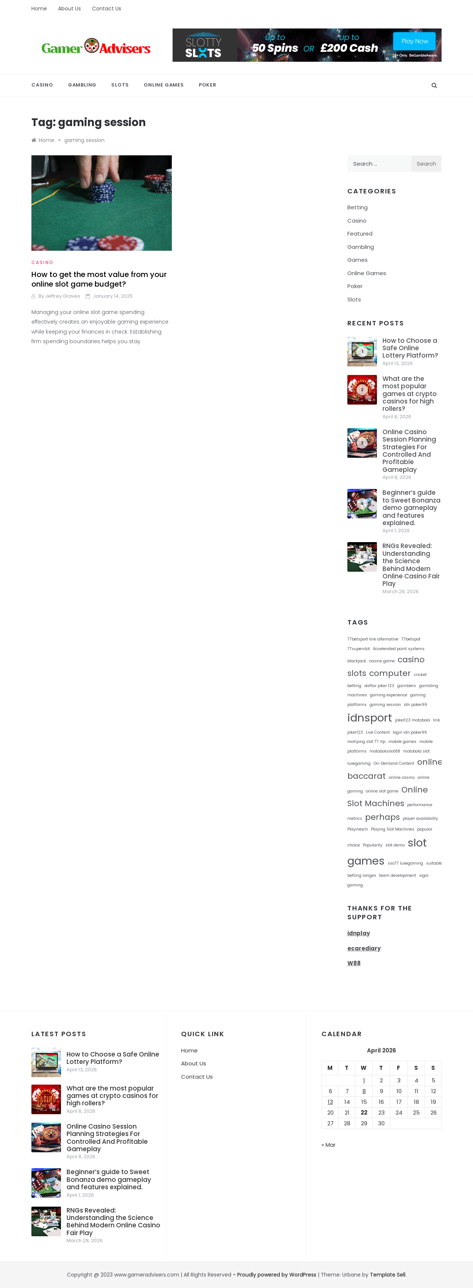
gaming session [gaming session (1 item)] (385, 704)
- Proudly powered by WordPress (275, 1274)
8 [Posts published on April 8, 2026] (364, 1091)
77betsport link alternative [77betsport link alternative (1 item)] (372, 639)
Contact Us (106, 8)
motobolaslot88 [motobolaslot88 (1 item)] (385, 751)
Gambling (82, 84)
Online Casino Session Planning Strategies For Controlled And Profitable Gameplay (409, 450)
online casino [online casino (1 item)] (402, 777)
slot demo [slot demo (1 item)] (395, 845)
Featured (359, 233)
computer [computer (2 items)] (390, 673)
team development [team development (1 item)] (397, 875)
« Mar (328, 1145)
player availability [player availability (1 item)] (420, 818)
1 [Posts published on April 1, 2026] (364, 1080)
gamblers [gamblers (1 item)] (406, 686)
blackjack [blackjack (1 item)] (356, 661)
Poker (208, 84)
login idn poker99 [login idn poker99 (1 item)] (410, 732)
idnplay (358, 933)
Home (39, 8)
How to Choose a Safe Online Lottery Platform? (410, 348)
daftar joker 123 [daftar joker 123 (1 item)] (379, 686)
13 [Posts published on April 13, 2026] (330, 1102)
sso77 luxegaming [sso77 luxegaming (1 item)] (405, 863)
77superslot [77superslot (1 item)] (358, 649)
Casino (42, 84)
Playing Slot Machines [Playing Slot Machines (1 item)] (392, 829)
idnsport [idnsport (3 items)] (369, 717)
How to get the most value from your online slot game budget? (99, 279)
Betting (357, 207)
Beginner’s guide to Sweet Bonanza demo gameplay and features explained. (411, 507)
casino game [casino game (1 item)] (382, 661)
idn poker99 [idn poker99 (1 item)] (415, 704)
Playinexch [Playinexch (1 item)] (357, 829)
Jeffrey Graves (62, 296)
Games (357, 260)
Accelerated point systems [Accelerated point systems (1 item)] (399, 649)
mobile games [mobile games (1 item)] (402, 741)
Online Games (164, 84)
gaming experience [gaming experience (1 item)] (388, 695)
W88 (354, 963)
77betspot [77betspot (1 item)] (411, 639)
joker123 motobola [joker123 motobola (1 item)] (412, 720)
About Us (69, 8)
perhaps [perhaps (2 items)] (382, 817)
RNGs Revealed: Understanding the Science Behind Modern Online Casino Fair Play (411, 564)
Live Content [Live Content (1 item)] (378, 732)
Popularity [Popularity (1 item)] (372, 845)
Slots (120, 84)
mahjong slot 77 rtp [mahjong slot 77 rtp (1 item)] (366, 741)
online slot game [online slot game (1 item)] (382, 791)
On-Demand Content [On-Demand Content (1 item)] (394, 763)
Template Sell (387, 1274)
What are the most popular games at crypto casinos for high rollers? (409, 393)
